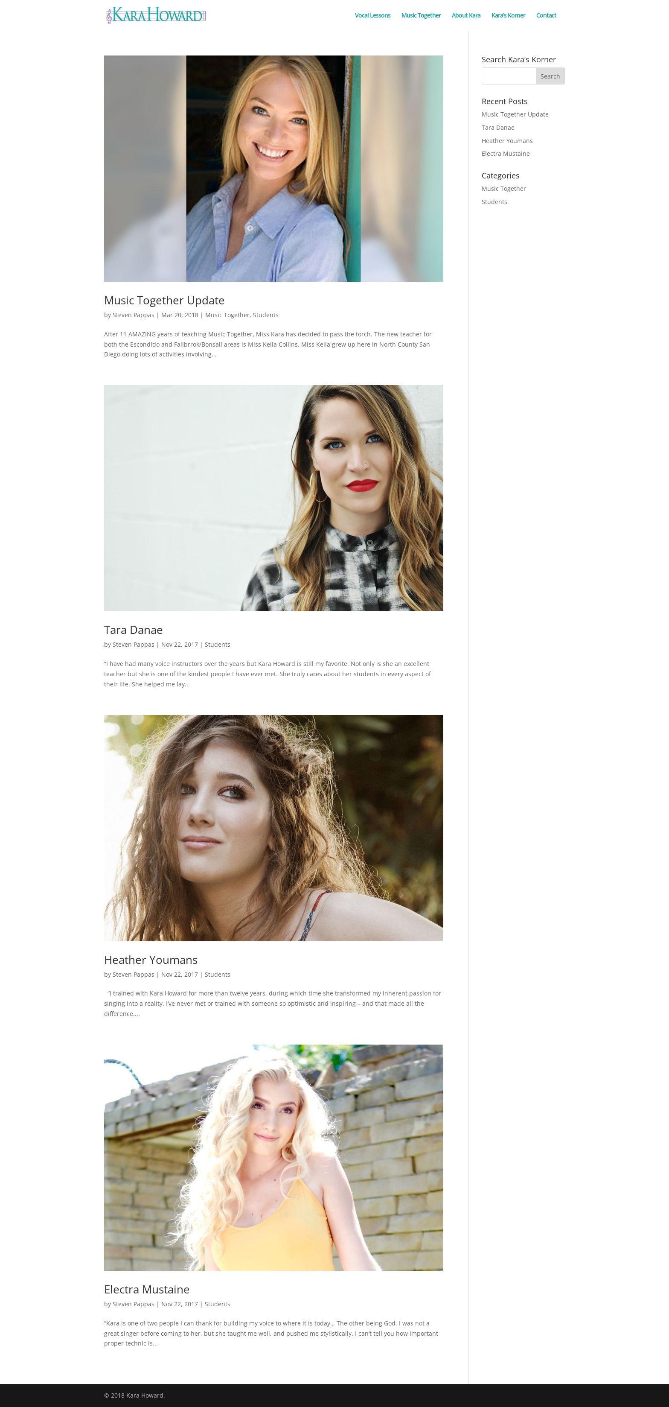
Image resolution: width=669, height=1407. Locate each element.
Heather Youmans (151, 959)
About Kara (466, 15)
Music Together (421, 15)
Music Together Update (164, 300)
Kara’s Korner (508, 15)
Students (266, 315)
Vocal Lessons (372, 15)
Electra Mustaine (147, 1289)
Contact (546, 15)
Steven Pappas (133, 315)
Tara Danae (133, 629)
